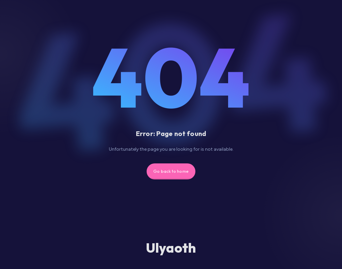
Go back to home (171, 171)
